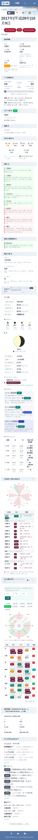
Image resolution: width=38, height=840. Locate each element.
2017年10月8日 (10, 30)
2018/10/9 (10, 424)
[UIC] (5, 3)
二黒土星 (14, 603)
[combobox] (17, 12)
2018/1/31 (17, 380)
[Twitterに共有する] (18, 834)
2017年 (5, 9)
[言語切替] (17, 3)
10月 (11, 9)
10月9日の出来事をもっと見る (19, 824)
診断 (7, 598)
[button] (24, 3)
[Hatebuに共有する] (25, 834)
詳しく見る (29, 701)
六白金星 (14, 606)
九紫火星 (7, 609)
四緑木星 (29, 603)
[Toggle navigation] (34, 3)
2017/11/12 (11, 410)
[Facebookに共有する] (12, 834)
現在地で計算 (16, 290)
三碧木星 (22, 603)
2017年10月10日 (29, 30)
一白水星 (7, 603)
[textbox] (17, 12)
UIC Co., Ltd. (17, 837)
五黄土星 (7, 606)
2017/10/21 (11, 395)
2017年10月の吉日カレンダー (26, 157)
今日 (19, 30)
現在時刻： (5, 34)
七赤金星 (22, 606)
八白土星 (29, 606)
